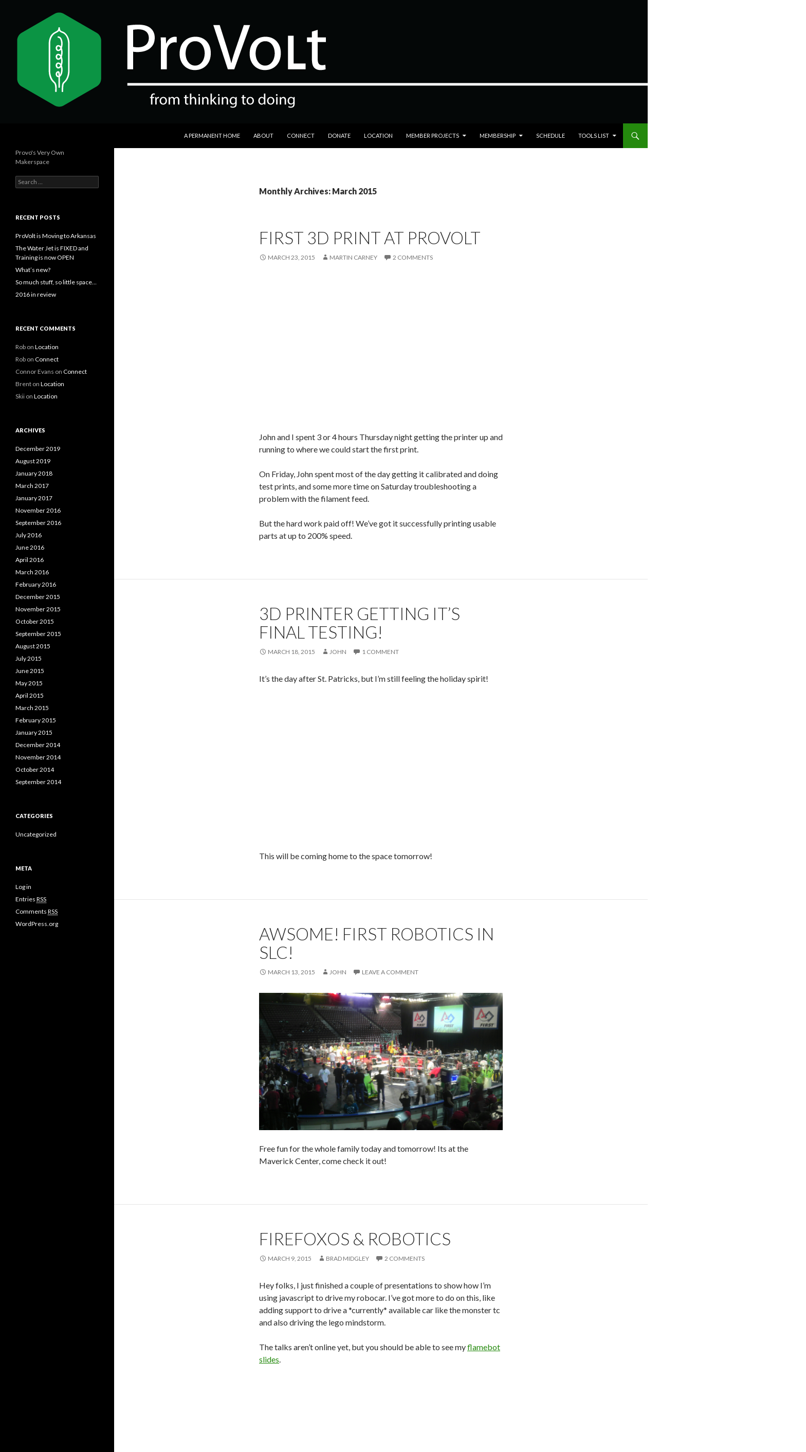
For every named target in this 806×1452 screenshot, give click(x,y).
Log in (23, 887)
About (263, 135)
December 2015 (37, 597)
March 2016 (32, 572)
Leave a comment (390, 972)
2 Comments (413, 257)
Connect (301, 135)
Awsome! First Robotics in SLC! (376, 943)
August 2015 (32, 646)
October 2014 (34, 769)
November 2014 (38, 757)
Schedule (550, 135)
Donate (339, 135)
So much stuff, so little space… (56, 282)
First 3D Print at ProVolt (370, 237)
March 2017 (32, 485)
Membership (498, 135)
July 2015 (28, 658)
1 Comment (380, 652)
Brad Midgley (347, 1258)
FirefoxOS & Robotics (355, 1238)
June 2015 (29, 671)
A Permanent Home (212, 135)
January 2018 (33, 473)
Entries (30, 899)
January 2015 (33, 732)
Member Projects (432, 135)
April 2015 (29, 695)
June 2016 (29, 547)
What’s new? (32, 270)
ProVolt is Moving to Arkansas (55, 236)
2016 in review (35, 294)
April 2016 (29, 560)
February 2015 (35, 720)
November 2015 (38, 609)
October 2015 (34, 621)
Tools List (593, 135)
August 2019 (32, 461)
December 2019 (37, 448)
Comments (36, 912)
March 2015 (32, 708)
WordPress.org (36, 924)
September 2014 (38, 782)
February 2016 (35, 584)
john (337, 652)
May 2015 (29, 683)
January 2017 (33, 498)
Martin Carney (353, 257)
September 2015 (38, 634)
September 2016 (38, 523)
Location (378, 135)
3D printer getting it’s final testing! (359, 622)
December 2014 (37, 745)
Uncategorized (36, 834)
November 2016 (38, 510)
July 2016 (28, 535)
